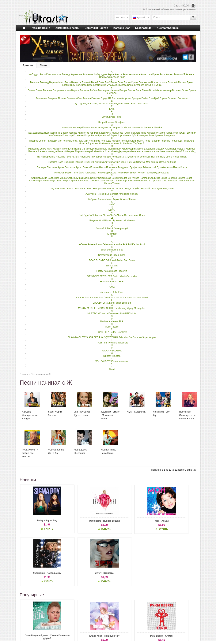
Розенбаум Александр (84, 172)
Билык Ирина (131, 82)
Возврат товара (59, 623)
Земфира (120, 122)
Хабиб (111, 204)
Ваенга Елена (35, 90)
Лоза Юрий (188, 140)
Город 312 (106, 98)
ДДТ (77, 103)
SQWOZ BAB (111, 337)
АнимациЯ (179, 74)
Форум (115, 199)
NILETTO (92, 313)
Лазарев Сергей (37, 140)
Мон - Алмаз (108, 520)
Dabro (120, 260)
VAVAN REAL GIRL (112, 350)
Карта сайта (58, 626)
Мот (158, 151)
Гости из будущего (121, 98)
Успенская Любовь (128, 194)
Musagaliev (140, 308)
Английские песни (67, 27)
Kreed (145, 297)
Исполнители (88, 620)
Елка (111, 109)
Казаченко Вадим (59, 133)
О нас (25, 620)
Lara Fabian (115, 303)
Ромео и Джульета (106, 172)
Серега (181, 178)
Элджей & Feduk (104, 228)
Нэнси (176, 156)
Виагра (123, 90)
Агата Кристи (47, 74)
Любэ (123, 143)
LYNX (105, 303)
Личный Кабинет (120, 620)
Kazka (122, 297)
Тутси (153, 188)
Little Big (126, 303)
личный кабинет (160, 9)
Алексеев (128, 74)
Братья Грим (68, 85)
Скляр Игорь (62, 180)
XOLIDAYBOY (102, 361)
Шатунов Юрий (97, 220)
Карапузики (105, 133)
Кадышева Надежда (38, 133)
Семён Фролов (119, 178)
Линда (178, 140)
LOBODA (97, 303)
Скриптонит (76, 180)
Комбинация (55, 135)
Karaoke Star (121, 27)
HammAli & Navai (109, 281)
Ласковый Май (54, 140)
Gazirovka (131, 276)
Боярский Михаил (177, 82)
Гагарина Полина (57, 98)
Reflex (113, 332)
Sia (130, 337)
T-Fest (98, 342)
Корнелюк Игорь (81, 135)
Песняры (41, 167)
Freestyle (122, 271)
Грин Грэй (154, 98)
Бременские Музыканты (106, 85)
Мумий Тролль (182, 151)
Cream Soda (119, 255)
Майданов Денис (37, 148)
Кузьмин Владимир (165, 135)
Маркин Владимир (145, 148)
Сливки (93, 180)
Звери (101, 122)
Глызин (87, 98)
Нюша (183, 156)
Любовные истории (109, 143)
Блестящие (145, 82)
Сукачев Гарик (169, 180)
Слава (85, 180)
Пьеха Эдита (180, 167)
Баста (67, 82)
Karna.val (114, 297)
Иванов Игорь (89, 127)
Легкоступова (70, 140)
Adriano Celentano (103, 244)
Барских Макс (56, 82)
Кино (143, 133)
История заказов (120, 623)
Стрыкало (156, 180)
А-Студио (34, 74)
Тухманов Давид (165, 188)
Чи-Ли (113, 215)
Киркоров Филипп (156, 133)
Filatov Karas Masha (106, 271)
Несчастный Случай (122, 156)
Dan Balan (129, 260)
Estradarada (112, 265)
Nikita (133, 313)
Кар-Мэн (94, 133)
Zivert (112, 369)
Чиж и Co (122, 215)
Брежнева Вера (84, 85)
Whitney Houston (111, 356)
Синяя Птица (48, 180)
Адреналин (76, 74)
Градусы (136, 98)
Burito (120, 249)
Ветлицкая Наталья (108, 90)
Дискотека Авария (107, 103)
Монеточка (149, 151)
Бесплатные (143, 27)
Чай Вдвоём (85, 215)
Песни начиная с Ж (41, 374)
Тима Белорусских (96, 188)
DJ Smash (111, 260)
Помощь (26, 635)
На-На (40, 156)
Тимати (110, 188)
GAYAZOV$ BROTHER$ (99, 276)
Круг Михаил (124, 135)
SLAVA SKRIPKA (95, 337)
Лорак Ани (92, 143)
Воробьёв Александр (160, 90)
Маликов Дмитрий (91, 148)
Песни (43, 65)
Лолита (83, 143)
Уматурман (91, 194)
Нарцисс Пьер (63, 156)
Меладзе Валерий (57, 151)
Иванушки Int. (105, 127)
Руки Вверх (130, 172)
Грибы (145, 98)
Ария (122, 77)
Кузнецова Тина (145, 135)
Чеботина (97, 215)
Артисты (28, 65)
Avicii (142, 244)
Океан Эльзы (91, 162)
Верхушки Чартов (96, 27)
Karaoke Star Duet (99, 297)
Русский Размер (145, 172)
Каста (137, 133)
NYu (122, 313)
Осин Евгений (128, 162)
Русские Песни (40, 27)
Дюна (145, 103)
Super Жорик (149, 337)
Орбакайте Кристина (109, 162)
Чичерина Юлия (136, 215)
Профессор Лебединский (143, 167)
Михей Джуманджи (121, 151)
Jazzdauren (106, 292)
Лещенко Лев (168, 140)
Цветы (111, 210)
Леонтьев (126, 140)
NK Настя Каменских (109, 313)
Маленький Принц (71, 148)
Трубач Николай (141, 188)
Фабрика (92, 199)
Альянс (169, 74)
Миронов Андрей (84, 151)
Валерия (47, 90)
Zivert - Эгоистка (180, 520)
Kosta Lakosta (134, 297)
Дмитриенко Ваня (126, 103)
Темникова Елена (64, 188)
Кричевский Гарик (107, 135)
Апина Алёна (112, 77)
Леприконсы (137, 140)
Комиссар (68, 135)
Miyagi (130, 308)
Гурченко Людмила (178, 98)
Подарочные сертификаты (95, 623)
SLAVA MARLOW (77, 337)
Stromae (137, 337)
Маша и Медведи (186, 148)
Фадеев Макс (105, 199)
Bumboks (111, 249)
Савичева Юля (39, 178)
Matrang (122, 308)
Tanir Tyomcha (110, 342)
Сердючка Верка (158, 178)
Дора (139, 103)
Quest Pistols (112, 326)
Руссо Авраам (161, 172)
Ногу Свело (166, 156)
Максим (57, 148)
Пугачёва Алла (164, 167)
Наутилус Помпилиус (91, 156)
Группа (163, 98)
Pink (121, 321)
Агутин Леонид (62, 74)
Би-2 (107, 82)
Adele (91, 244)
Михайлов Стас (102, 151)
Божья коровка (159, 82)
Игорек (116, 127)
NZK (127, 313)
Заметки (116, 626)
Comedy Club (105, 255)
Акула (111, 74)
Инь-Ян (158, 127)
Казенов (73, 133)
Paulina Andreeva (109, 321)
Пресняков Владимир (117, 167)
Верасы (75, 90)
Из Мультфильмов (130, 127)
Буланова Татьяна (143, 85)
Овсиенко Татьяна (73, 162)
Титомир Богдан (123, 188)
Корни (94, 135)
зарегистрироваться (184, 9)
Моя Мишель (167, 151)
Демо (83, 103)
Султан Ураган (111, 183)
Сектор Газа (104, 178)
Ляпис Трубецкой (135, 143)
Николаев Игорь (142, 156)
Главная (24, 374)
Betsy (103, 249)
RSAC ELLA (103, 332)
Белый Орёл (97, 82)
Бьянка (157, 85)
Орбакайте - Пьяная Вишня (72, 521)
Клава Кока (172, 133)
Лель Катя (83, 140)
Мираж (70, 151)
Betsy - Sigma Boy (36, 520)
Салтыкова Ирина (57, 178)
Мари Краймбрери (125, 148)
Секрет (93, 178)
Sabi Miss (123, 337)
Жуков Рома (114, 117)
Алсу (162, 74)
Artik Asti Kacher (131, 244)
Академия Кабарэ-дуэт (95, 74)
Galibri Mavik (119, 276)
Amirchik (117, 244)
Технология (80, 188)
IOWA (112, 287)
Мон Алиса (137, 151)
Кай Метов (83, 133)
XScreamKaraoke (168, 27)
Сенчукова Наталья (138, 178)
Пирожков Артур (73, 167)
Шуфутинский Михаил (123, 220)
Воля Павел (142, 90)
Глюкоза (95, 98)
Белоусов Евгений (80, 82)
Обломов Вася (55, 162)
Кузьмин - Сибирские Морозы (180, 587)
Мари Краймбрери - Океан (144, 587)
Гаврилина (41, 98)
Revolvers (122, 332)
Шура (108, 220)
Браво (190, 82)
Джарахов (91, 103)
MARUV (82, 308)
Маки (49, 148)
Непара (107, 156)
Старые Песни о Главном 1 (135, 180)
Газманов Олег (74, 98)
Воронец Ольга (180, 90)
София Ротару (105, 180)
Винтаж (131, 90)
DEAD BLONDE (97, 260)
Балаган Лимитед (39, 82)
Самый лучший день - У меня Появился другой (36, 587)
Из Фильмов (147, 127)
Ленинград (94, 140)
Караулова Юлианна (123, 133)
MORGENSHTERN (107, 308)
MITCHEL (92, 308)
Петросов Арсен (55, 167)
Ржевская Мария (63, 172)
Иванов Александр (72, 127)
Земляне (110, 122)
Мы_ (193, 151)
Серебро (172, 178)
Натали (75, 156)
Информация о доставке (34, 623)
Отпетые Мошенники (147, 162)
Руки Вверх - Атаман (107, 586)
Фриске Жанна (128, 199)
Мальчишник (108, 148)
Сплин (117, 180)
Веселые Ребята (88, 90)
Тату (51, 188)
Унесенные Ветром (108, 194)
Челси (106, 215)
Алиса (136, 74)
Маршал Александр (166, 148)
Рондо (120, 172)
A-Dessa (82, 244)
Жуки (105, 117)
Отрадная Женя (167, 162)
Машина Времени (37, 151)
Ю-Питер (111, 233)
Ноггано (155, 156)
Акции (85, 626)
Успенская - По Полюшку (144, 521)
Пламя (86, 167)
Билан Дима (117, 82)
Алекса (118, 74)
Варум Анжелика (62, 90)
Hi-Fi (121, 281)
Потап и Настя (97, 167)
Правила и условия (31, 632)
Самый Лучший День (78, 178)
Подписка (117, 629)
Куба (133, 135)
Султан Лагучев (186, 180)
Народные (49, 156)
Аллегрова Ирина (149, 74)
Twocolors (123, 342)
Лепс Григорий (152, 140)
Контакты (56, 620)
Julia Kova (118, 292)
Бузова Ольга (126, 85)
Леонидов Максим (110, 140)
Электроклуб (121, 228)
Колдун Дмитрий (187, 133)
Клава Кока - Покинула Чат (72, 587)
